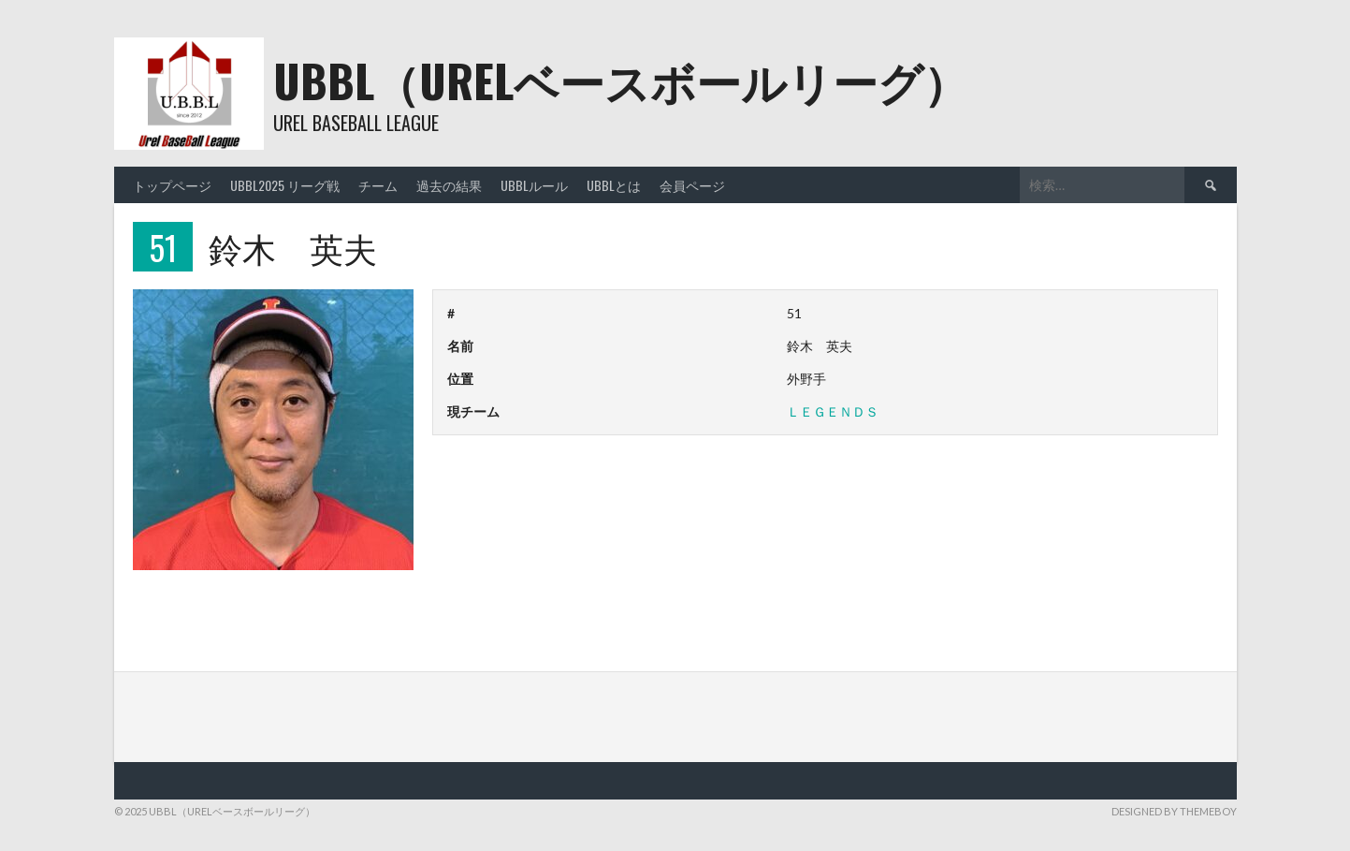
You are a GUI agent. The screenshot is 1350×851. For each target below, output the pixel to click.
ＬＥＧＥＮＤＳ (832, 411)
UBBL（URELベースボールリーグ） (620, 80)
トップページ (172, 185)
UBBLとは (614, 185)
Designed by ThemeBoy (1174, 811)
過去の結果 (449, 185)
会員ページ (692, 185)
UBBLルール (534, 185)
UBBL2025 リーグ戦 (285, 185)
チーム (378, 185)
